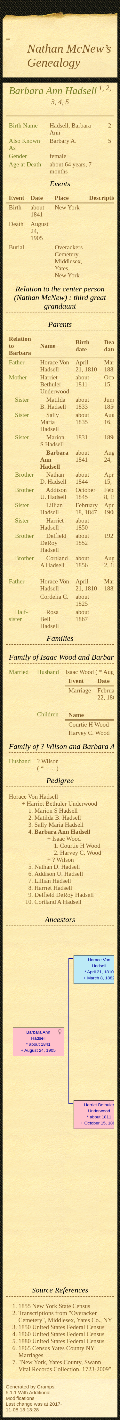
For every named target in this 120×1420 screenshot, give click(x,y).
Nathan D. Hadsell (53, 478)
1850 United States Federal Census (62, 1327)
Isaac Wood (79, 672)
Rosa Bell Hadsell (49, 619)
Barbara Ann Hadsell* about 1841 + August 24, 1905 (38, 1041)
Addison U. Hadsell (53, 493)
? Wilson (48, 761)
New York (67, 207)
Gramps (45, 1386)
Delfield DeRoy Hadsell (53, 542)
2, (108, 88)
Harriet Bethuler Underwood (54, 384)
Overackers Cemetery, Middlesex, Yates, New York (69, 261)
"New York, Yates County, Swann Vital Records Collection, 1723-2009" (65, 1365)
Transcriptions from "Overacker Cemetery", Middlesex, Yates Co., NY (65, 1316)
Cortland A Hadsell (54, 561)
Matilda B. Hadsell (53, 403)
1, (101, 88)
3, (54, 102)
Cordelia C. (54, 596)
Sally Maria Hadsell (49, 422)
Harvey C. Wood (89, 732)
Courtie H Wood (88, 724)
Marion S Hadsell (52, 441)
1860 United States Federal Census (62, 1334)
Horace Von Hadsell (54, 366)
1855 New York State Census (54, 1306)
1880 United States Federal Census (62, 1341)
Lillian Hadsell (51, 509)
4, (61, 102)
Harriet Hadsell (52, 524)
